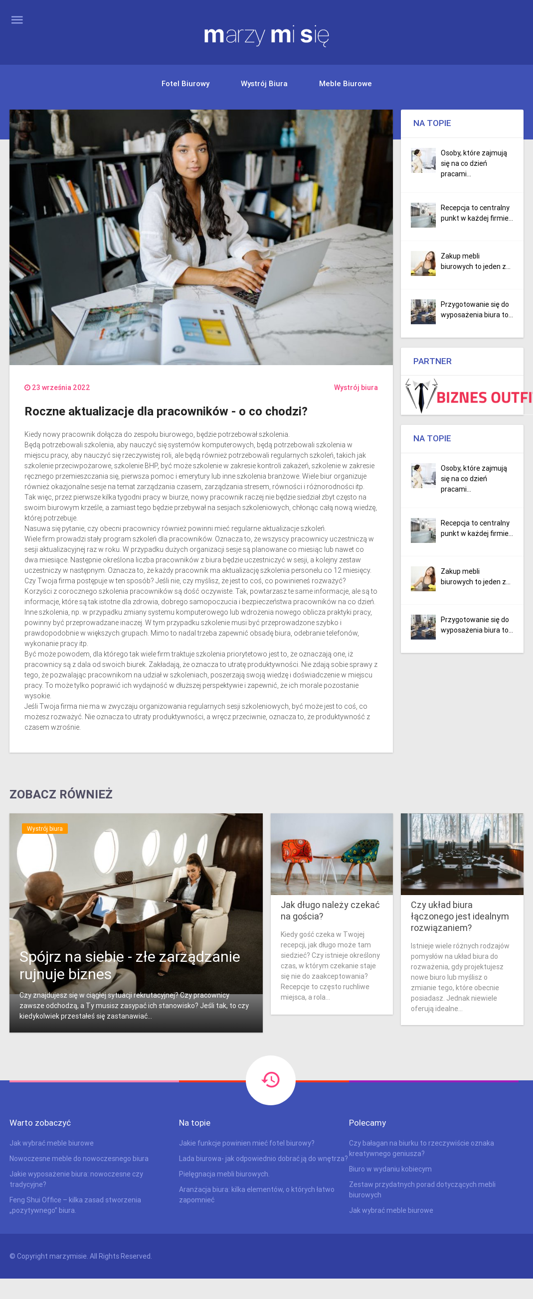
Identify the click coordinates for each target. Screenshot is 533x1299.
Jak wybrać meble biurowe (51, 1143)
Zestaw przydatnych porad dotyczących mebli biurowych (422, 1189)
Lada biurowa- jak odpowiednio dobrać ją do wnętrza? (263, 1158)
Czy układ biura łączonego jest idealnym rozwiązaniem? (460, 916)
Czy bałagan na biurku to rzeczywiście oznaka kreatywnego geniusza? (421, 1148)
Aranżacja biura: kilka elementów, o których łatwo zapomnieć (257, 1194)
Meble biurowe (345, 83)
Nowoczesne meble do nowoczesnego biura (79, 1158)
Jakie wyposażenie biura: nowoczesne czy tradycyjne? (76, 1179)
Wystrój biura (264, 83)
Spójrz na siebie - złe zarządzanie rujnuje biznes (129, 965)
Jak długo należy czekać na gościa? (330, 910)
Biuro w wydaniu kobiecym (390, 1169)
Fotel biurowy (185, 83)
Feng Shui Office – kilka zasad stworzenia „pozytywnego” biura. (75, 1205)
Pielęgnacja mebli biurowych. (224, 1173)
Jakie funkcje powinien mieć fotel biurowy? (247, 1143)
